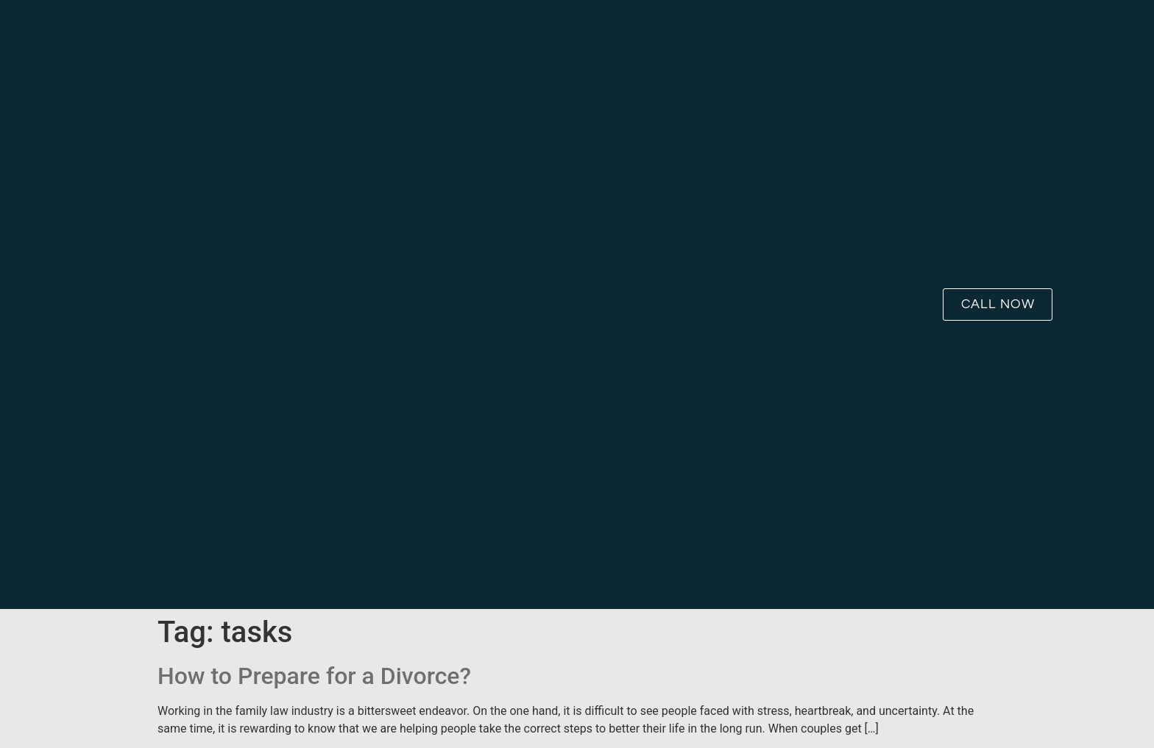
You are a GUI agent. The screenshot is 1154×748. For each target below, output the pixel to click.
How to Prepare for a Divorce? (314, 676)
